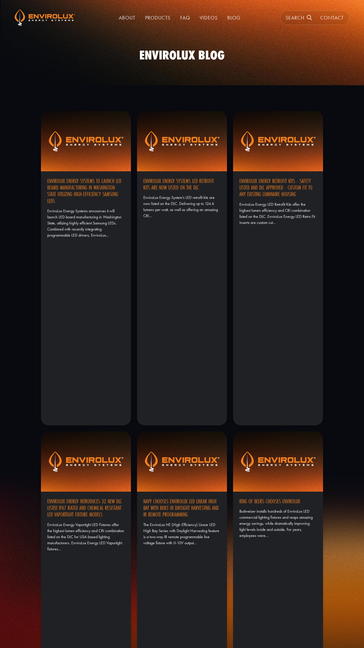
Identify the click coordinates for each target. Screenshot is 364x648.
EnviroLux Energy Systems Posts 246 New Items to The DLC (85, 459)
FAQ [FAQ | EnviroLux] (185, 18)
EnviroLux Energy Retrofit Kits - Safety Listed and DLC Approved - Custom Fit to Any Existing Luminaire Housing (275, 187)
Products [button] (157, 18)
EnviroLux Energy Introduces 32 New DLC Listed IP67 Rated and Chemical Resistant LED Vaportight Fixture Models (84, 325)
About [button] (127, 18)
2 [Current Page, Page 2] (310, 548)
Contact (332, 18)
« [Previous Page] (292, 548)
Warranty (181, 608)
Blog (233, 18)
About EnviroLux (182, 601)
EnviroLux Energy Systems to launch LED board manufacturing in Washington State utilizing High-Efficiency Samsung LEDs (84, 190)
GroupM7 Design (96, 630)
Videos (209, 18)
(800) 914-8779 (284, 601)
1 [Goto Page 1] (301, 548)
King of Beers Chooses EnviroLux (269, 318)
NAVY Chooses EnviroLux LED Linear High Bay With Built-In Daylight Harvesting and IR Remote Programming (181, 325)
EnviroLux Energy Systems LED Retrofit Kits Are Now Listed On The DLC (178, 184)
